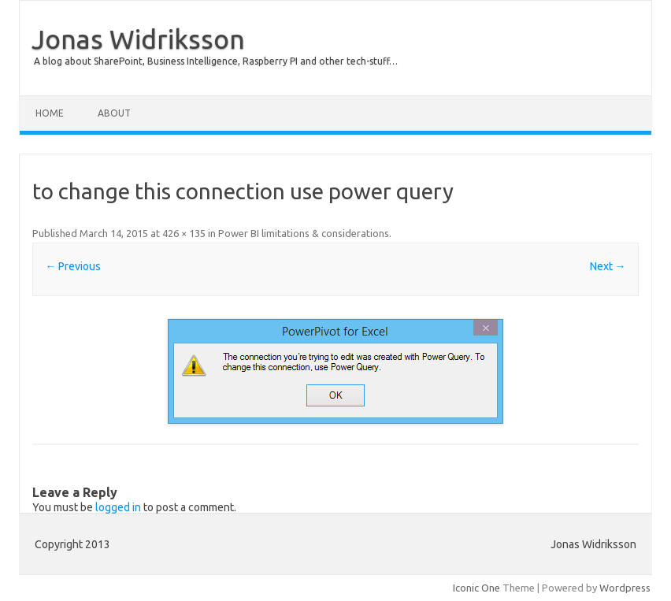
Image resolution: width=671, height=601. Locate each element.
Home (49, 113)
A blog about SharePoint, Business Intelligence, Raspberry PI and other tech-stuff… (216, 61)
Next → (608, 266)
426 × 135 (184, 233)
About (114, 113)
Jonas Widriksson (138, 39)
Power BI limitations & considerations (303, 233)
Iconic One (476, 587)
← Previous (73, 266)
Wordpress (625, 587)
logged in (118, 507)
